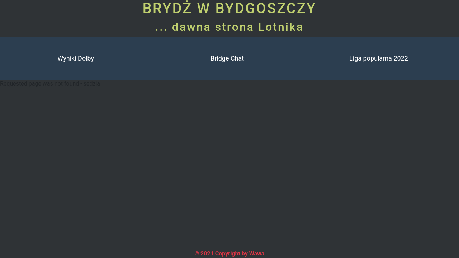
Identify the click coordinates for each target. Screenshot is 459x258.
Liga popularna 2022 (378, 58)
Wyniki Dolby (75, 58)
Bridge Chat (227, 58)
